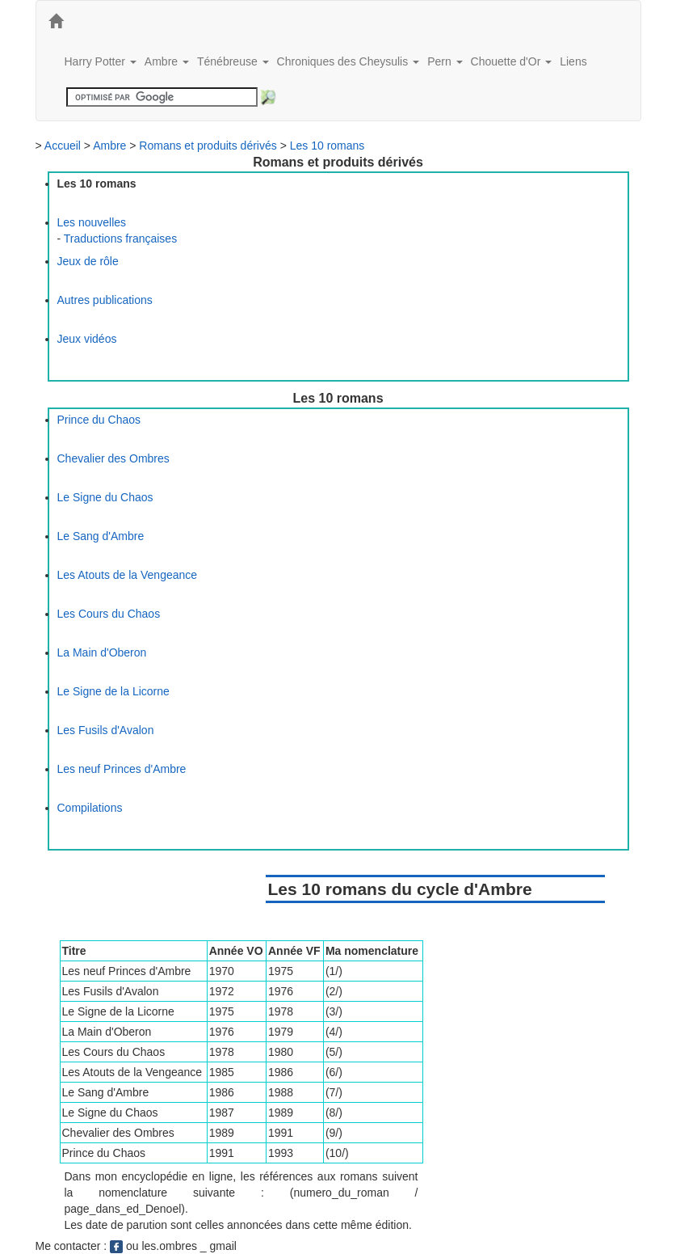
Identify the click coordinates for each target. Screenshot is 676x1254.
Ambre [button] (167, 61)
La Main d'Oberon (102, 652)
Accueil (62, 145)
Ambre (109, 145)
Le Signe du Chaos (105, 497)
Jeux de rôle (88, 261)
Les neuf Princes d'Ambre (122, 768)
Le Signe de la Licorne (113, 691)
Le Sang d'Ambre (101, 536)
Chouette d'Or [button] (511, 61)
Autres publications (105, 299)
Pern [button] (444, 61)
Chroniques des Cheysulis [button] (348, 61)
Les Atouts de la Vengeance (127, 574)
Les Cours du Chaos (109, 613)
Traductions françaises (120, 238)
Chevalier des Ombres (113, 458)
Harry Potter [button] (100, 61)
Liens (573, 61)
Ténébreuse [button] (233, 61)
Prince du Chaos (99, 419)
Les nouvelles (92, 222)
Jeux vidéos (87, 338)
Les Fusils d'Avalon (105, 730)
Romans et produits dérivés (207, 145)
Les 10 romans (327, 145)
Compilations (90, 807)
